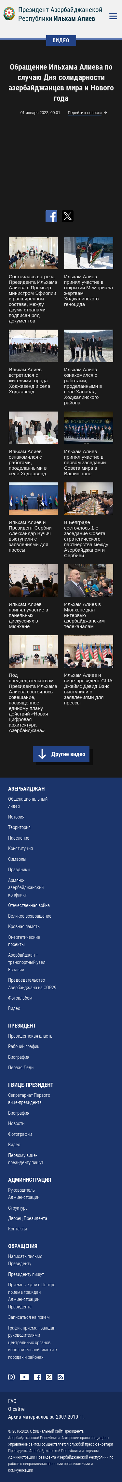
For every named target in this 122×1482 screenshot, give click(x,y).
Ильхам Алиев (74, 18)
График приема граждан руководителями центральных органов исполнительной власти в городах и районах (32, 1342)
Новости (16, 1123)
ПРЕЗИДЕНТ (22, 1025)
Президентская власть (30, 1036)
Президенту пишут (26, 1274)
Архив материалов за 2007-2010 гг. (46, 1417)
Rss (61, 1377)
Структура (18, 1208)
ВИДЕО (61, 40)
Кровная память (24, 926)
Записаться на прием (29, 1317)
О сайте (16, 1409)
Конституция (20, 848)
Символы (17, 859)
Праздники (19, 869)
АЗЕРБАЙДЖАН (26, 788)
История (16, 817)
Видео (14, 1008)
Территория (19, 827)
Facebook (37, 1377)
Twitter (49, 1377)
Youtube (24, 1377)
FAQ (12, 1401)
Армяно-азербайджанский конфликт (26, 887)
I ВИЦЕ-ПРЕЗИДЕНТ (30, 1085)
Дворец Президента (27, 1218)
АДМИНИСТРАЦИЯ (29, 1179)
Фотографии (20, 1134)
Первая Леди (21, 1067)
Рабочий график (23, 1046)
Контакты (17, 1229)
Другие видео (68, 754)
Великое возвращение (29, 916)
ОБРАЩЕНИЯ (22, 1246)
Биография (18, 1057)
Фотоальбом (20, 998)
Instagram (11, 1377)
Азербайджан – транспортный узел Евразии (26, 962)
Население (18, 838)
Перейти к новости (85, 113)
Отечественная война (29, 905)
